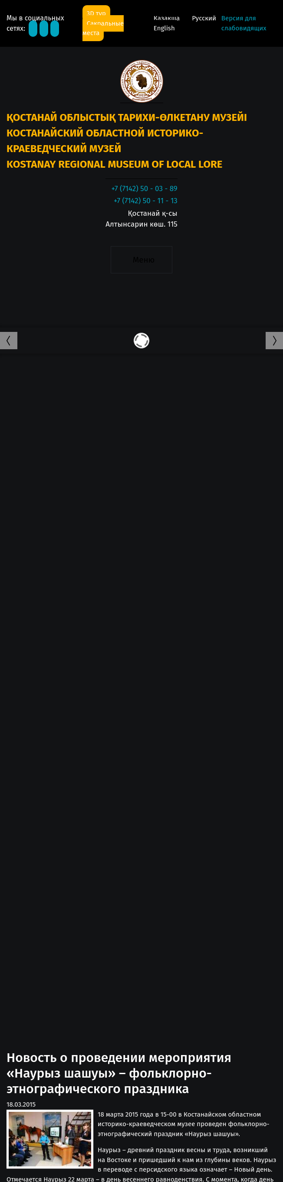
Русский (204, 18)
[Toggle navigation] (141, 260)
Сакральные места (103, 28)
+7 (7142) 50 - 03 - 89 (144, 188)
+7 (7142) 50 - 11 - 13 (146, 200)
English (164, 28)
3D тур (96, 13)
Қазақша (167, 18)
